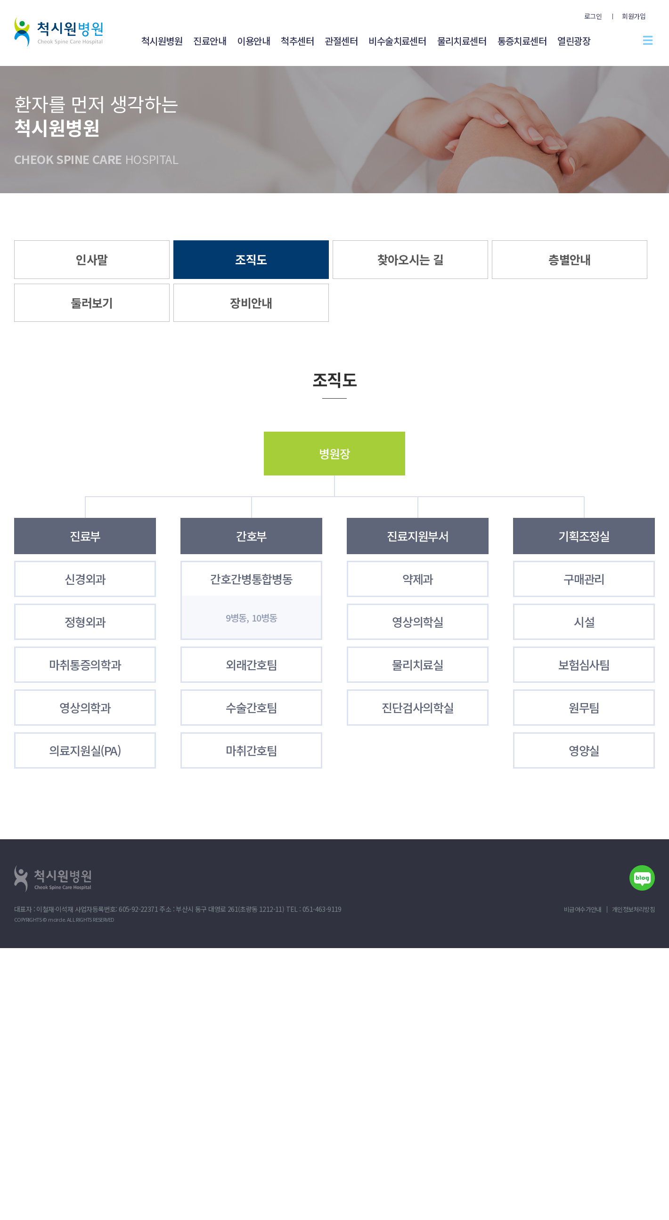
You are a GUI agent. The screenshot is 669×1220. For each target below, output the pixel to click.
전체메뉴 (648, 40)
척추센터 (297, 41)
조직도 (251, 259)
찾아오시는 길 (410, 259)
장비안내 (251, 302)
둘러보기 (92, 302)
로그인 (593, 16)
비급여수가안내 (583, 909)
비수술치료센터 (397, 41)
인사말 (91, 259)
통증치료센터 (522, 41)
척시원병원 (161, 41)
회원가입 (633, 16)
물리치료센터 (461, 41)
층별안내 (569, 259)
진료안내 (209, 41)
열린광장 (573, 41)
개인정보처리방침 (633, 909)
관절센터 (341, 41)
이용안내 (253, 41)
